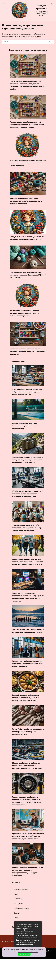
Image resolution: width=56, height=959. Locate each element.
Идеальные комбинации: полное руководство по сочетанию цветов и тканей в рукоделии (26, 201)
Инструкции (18, 899)
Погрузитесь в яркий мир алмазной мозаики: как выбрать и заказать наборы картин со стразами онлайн (27, 124)
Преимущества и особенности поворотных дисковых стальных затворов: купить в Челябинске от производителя (26, 801)
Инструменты (19, 903)
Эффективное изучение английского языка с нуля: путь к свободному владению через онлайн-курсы (28, 836)
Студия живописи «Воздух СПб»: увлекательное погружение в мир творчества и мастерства (26, 527)
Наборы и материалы (22, 908)
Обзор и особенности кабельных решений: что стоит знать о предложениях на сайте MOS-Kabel (27, 765)
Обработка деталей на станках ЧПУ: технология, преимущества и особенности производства (27, 493)
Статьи (16, 918)
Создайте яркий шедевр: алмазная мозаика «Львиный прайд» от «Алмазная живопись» (27, 351)
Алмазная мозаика (21, 889)
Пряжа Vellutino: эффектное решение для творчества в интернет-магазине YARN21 (28, 731)
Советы (16, 913)
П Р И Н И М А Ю (24, 954)
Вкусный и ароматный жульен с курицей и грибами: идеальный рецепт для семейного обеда (25, 697)
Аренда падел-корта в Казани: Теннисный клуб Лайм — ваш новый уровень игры (27, 425)
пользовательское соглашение (28, 952)
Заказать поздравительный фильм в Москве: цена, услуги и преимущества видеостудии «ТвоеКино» (27, 871)
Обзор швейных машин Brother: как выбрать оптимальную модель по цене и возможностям (27, 391)
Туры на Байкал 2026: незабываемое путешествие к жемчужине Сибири (28, 631)
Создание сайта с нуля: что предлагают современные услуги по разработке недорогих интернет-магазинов (28, 597)
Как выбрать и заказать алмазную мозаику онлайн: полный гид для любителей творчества (24, 313)
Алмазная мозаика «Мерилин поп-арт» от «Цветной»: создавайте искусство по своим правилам (28, 162)
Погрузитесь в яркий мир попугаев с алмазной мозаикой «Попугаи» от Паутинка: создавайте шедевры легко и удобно (27, 85)
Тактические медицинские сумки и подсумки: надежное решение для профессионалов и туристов (27, 459)
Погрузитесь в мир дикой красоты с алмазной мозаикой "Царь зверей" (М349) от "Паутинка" (28, 274)
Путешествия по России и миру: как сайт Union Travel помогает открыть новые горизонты (27, 663)
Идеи (16, 894)
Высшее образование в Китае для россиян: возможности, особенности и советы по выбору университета (28, 561)
